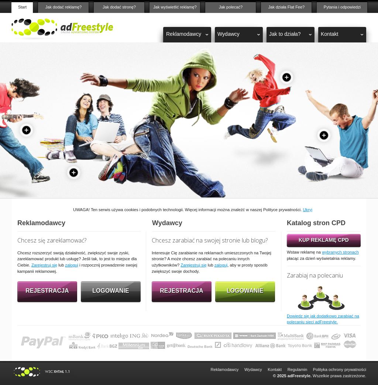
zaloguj (71, 265)
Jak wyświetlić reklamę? (174, 7)
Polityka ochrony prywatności (339, 369)
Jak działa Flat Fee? (286, 7)
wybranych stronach (340, 252)
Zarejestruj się (44, 265)
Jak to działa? (285, 34)
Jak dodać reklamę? (63, 7)
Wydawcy (228, 34)
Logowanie (110, 291)
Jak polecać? (231, 7)
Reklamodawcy (183, 34)
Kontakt (329, 34)
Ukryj (307, 209)
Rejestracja (47, 291)
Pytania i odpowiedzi (342, 7)
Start (22, 7)
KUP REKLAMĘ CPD (324, 240)
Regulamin (297, 369)
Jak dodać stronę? (119, 7)
